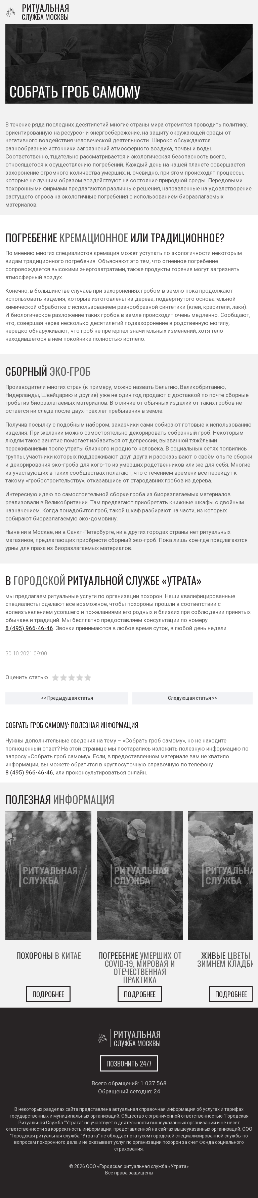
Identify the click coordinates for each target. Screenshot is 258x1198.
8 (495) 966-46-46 (29, 628)
